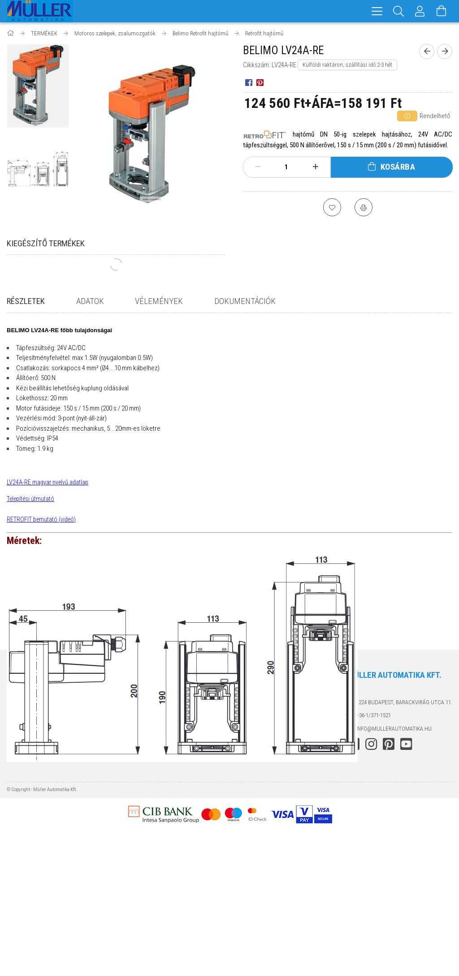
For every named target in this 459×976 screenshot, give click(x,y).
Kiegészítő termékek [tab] (46, 243)
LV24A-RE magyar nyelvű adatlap (47, 482)
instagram (371, 881)
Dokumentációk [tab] (245, 301)
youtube (406, 881)
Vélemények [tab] (159, 301)
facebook (353, 881)
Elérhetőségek (254, 891)
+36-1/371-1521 (373, 852)
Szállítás (246, 878)
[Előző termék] (426, 51)
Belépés (131, 838)
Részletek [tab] (26, 301)
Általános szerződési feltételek (278, 838)
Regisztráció (138, 852)
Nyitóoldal (22, 838)
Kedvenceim (137, 891)
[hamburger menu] (377, 11)
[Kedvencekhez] (332, 207)
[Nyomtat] (363, 207)
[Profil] (420, 11)
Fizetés (243, 865)
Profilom (133, 865)
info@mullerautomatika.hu (394, 865)
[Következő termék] (444, 51)
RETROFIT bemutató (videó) (41, 519)
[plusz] (315, 167)
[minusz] (257, 167)
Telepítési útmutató (30, 498)
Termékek (20, 852)
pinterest (388, 881)
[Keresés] (398, 11)
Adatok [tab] (90, 301)
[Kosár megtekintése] (441, 11)
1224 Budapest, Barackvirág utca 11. (404, 838)
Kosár (128, 878)
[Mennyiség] (286, 167)
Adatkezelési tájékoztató (269, 852)
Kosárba (398, 167)
